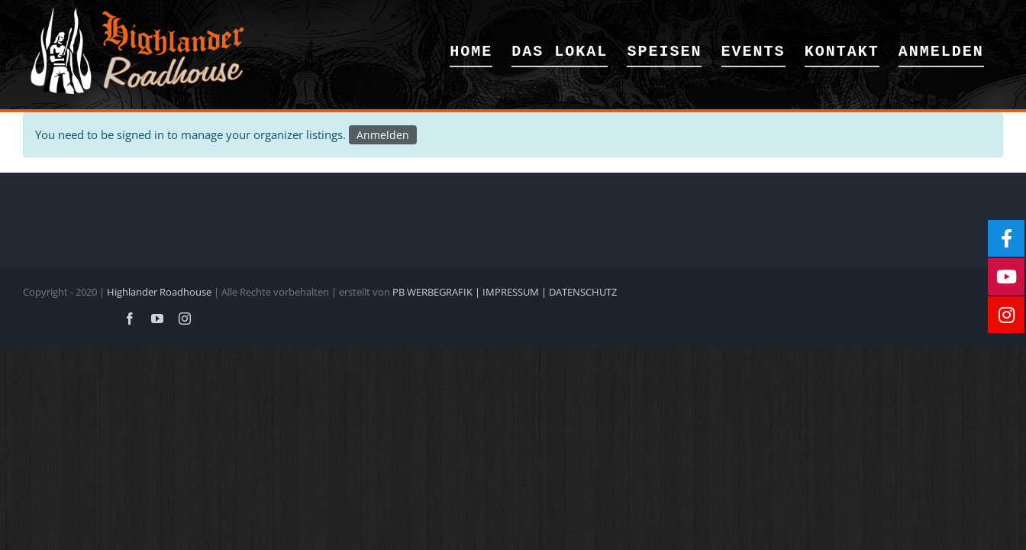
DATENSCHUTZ (583, 292)
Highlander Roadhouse (159, 292)
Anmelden (383, 135)
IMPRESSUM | (515, 292)
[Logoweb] (137, 13)
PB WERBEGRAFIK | (437, 292)
